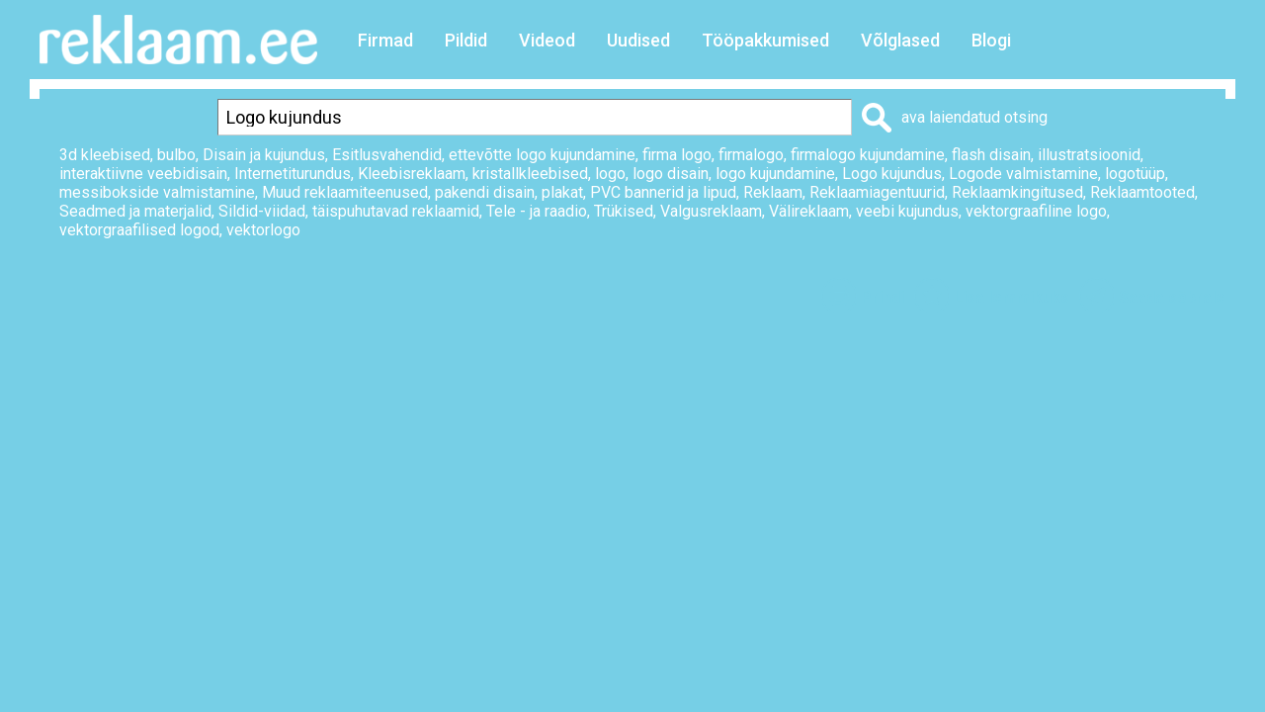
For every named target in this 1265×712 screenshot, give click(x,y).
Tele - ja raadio (536, 211)
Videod (547, 40)
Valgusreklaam (711, 211)
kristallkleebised (530, 173)
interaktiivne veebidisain (143, 173)
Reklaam (772, 192)
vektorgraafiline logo (1036, 211)
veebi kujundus (907, 211)
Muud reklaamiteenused (345, 192)
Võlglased (900, 40)
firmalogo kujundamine (868, 154)
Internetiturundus (292, 173)
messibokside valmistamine (157, 192)
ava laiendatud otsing (974, 117)
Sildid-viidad (261, 211)
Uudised (638, 40)
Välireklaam (809, 211)
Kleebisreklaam (411, 173)
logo (610, 173)
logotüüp (1135, 173)
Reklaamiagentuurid (877, 192)
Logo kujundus (892, 173)
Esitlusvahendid (387, 154)
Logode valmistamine (1023, 173)
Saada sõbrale (1172, 297)
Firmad (385, 40)
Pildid (466, 40)
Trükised (623, 211)
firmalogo (751, 154)
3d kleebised (104, 154)
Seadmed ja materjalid (135, 211)
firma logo (677, 154)
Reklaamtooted (1142, 192)
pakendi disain (485, 192)
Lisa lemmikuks (1011, 297)
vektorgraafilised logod (139, 230)
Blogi (991, 40)
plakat (562, 192)
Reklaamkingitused (1017, 192)
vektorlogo (263, 230)
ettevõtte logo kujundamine (542, 154)
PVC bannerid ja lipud (663, 192)
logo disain (670, 173)
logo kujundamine (775, 173)
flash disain (991, 154)
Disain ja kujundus (264, 154)
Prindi (882, 297)
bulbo (176, 154)
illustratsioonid (1089, 154)
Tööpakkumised (765, 40)
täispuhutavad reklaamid (395, 211)
